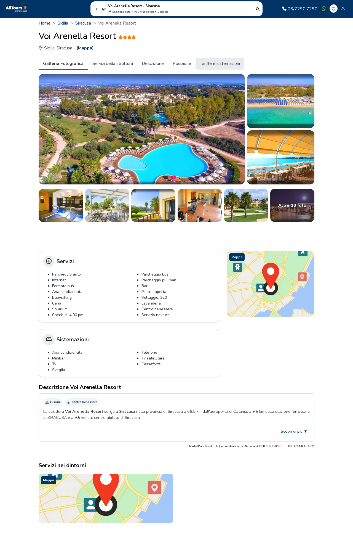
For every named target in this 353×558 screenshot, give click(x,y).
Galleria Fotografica (63, 63)
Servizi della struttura (112, 63)
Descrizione (153, 63)
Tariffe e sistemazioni (220, 63)
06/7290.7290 (299, 9)
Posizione (182, 63)
